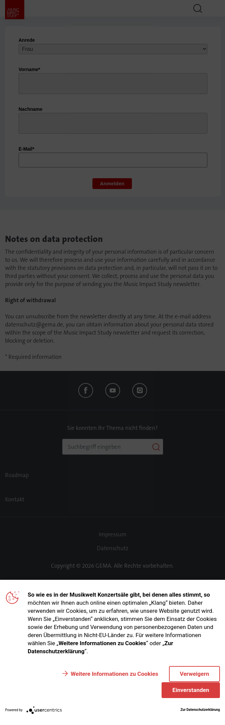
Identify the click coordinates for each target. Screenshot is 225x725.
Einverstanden (190, 690)
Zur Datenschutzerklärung (200, 710)
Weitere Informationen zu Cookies (114, 673)
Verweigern (194, 673)
